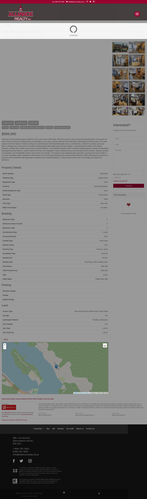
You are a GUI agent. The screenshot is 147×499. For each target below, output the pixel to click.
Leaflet (76, 393)
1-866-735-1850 (59, 2)
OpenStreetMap (84, 393)
